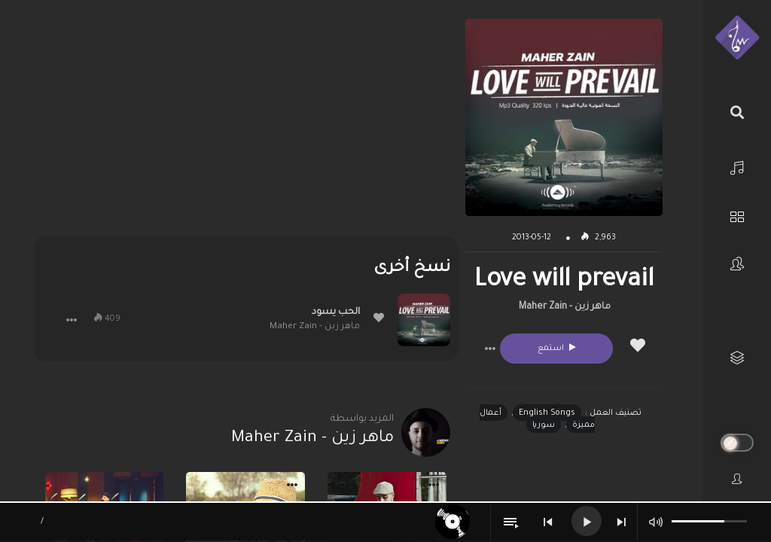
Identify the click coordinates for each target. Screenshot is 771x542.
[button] (490, 348)
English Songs (547, 413)
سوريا (543, 425)
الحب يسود (336, 312)
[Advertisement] (246, 124)
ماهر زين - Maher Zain (565, 307)
